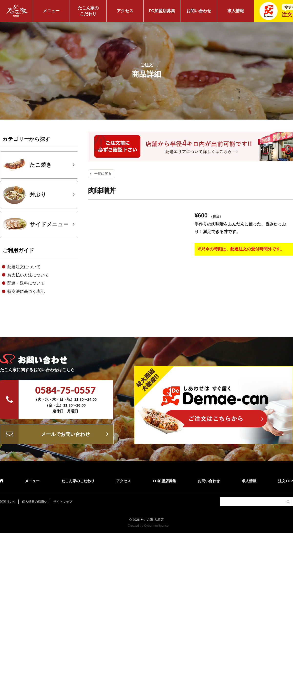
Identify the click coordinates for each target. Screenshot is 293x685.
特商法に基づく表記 (26, 291)
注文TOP (285, 481)
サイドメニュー (36, 224)
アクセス (125, 11)
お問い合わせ (198, 11)
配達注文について (24, 267)
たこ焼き (27, 165)
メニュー (51, 11)
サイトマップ (62, 501)
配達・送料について (26, 283)
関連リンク (8, 501)
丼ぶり (24, 195)
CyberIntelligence (156, 525)
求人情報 (235, 11)
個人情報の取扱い (34, 501)
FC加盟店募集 (162, 11)
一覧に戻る (102, 173)
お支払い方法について (28, 275)
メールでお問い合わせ (65, 434)
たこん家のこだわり (88, 11)
